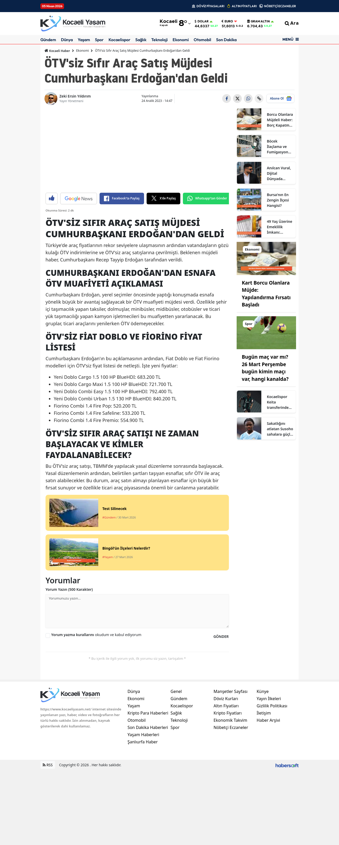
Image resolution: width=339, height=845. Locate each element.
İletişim (264, 713)
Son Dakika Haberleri (148, 727)
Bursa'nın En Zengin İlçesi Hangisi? (278, 200)
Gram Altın (258, 21)
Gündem (48, 39)
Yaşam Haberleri (143, 734)
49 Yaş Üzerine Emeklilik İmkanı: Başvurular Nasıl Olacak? (279, 227)
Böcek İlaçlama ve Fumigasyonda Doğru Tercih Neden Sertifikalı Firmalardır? (279, 147)
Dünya (67, 39)
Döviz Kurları (225, 698)
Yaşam (84, 39)
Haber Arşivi (268, 720)
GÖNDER (221, 636)
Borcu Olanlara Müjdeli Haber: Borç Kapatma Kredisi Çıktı (280, 120)
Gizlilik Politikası (272, 706)
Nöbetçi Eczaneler (230, 727)
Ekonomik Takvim (230, 720)
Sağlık (140, 39)
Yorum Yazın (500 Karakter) (69, 589)
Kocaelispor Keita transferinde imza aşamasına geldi (278, 402)
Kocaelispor (119, 39)
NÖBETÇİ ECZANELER (280, 6)
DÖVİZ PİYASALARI (210, 6)
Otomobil (202, 39)
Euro (227, 21)
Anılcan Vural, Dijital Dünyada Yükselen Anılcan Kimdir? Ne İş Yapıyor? (279, 173)
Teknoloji (159, 39)
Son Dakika (226, 39)
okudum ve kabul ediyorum (96, 634)
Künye (263, 691)
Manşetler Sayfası (230, 691)
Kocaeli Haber (57, 50)
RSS (48, 764)
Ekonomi (181, 39)
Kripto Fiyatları (227, 713)
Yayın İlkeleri (269, 698)
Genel (176, 691)
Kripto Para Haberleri (148, 713)
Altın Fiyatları (226, 706)
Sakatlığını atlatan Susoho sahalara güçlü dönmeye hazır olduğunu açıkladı (280, 429)
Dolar (202, 21)
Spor (99, 39)
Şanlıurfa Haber (143, 742)
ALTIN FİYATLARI (244, 6)
